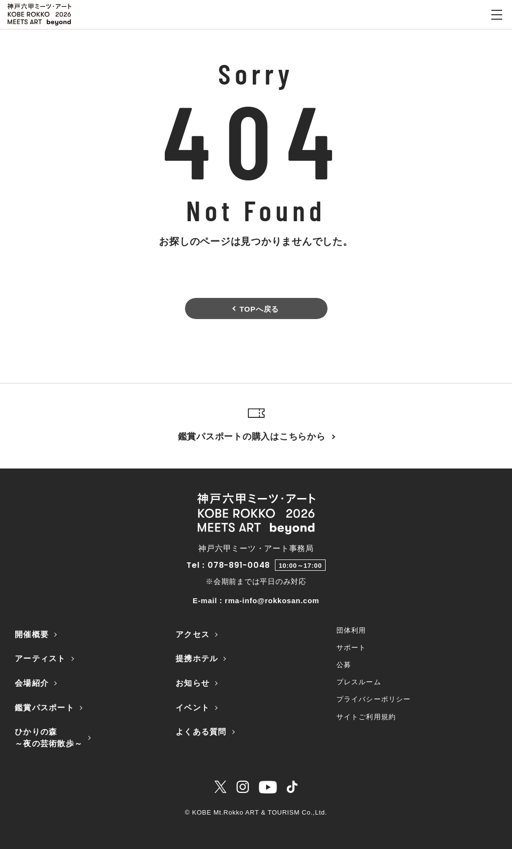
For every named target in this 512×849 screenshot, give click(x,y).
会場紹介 (32, 683)
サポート (351, 647)
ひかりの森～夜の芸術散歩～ (49, 738)
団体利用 (351, 630)
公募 (343, 665)
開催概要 (32, 634)
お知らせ (193, 683)
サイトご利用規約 (366, 717)
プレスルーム (358, 682)
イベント (193, 707)
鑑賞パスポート (44, 707)
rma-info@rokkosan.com (272, 600)
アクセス (193, 634)
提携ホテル (197, 658)
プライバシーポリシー (373, 699)
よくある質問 (201, 732)
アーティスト (40, 658)
